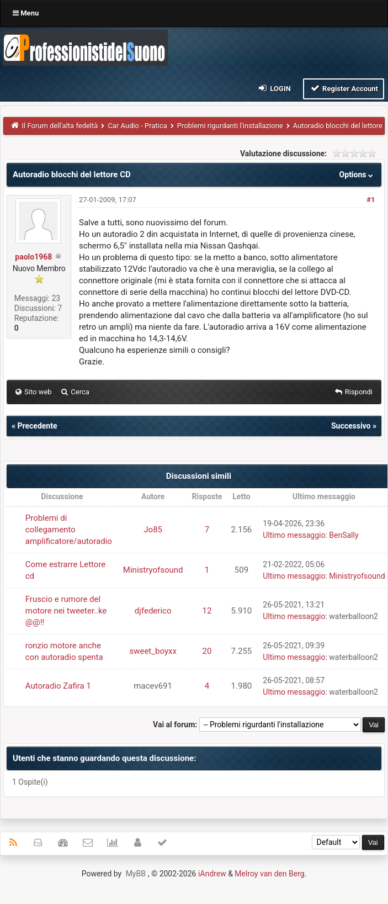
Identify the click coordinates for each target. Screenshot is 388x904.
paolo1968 (33, 256)
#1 (370, 199)
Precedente (37, 425)
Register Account (343, 88)
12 (207, 611)
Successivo (351, 425)
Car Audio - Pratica (137, 125)
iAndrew (212, 873)
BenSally (343, 535)
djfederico (153, 611)
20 (207, 651)
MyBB (136, 873)
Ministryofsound (153, 570)
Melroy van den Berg (269, 873)
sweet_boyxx (152, 651)
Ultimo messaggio (294, 535)
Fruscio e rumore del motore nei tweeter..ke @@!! (66, 610)
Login (274, 88)
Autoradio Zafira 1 (58, 686)
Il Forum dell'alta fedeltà (60, 125)
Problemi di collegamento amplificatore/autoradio (68, 529)
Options (357, 174)
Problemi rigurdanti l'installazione (230, 125)
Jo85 (152, 530)
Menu (26, 13)
